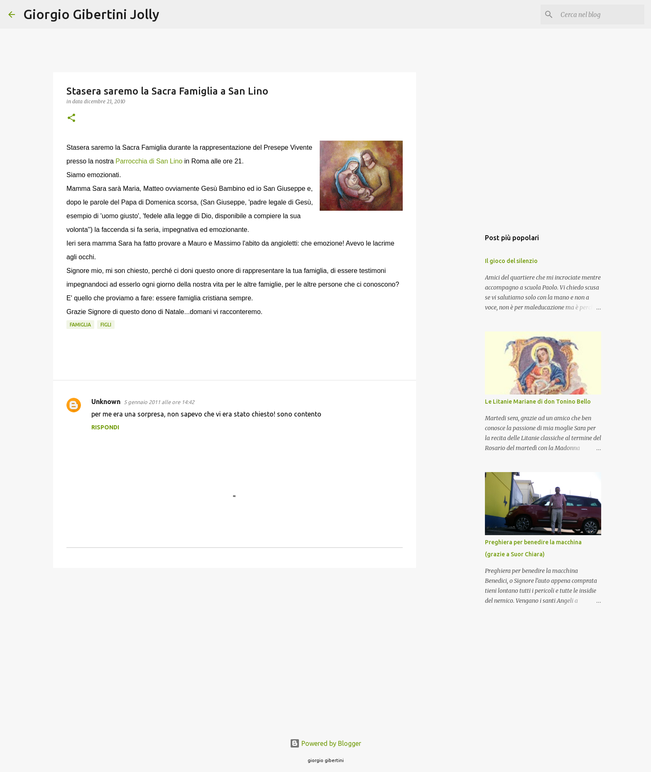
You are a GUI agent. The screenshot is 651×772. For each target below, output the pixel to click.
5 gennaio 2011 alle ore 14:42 (159, 402)
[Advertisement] (234, 638)
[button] (71, 118)
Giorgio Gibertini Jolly (91, 14)
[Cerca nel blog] (600, 14)
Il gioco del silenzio (511, 261)
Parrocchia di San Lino (148, 161)
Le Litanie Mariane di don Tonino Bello (538, 401)
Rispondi (105, 427)
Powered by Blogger (325, 743)
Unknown (105, 401)
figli (105, 324)
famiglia (80, 324)
